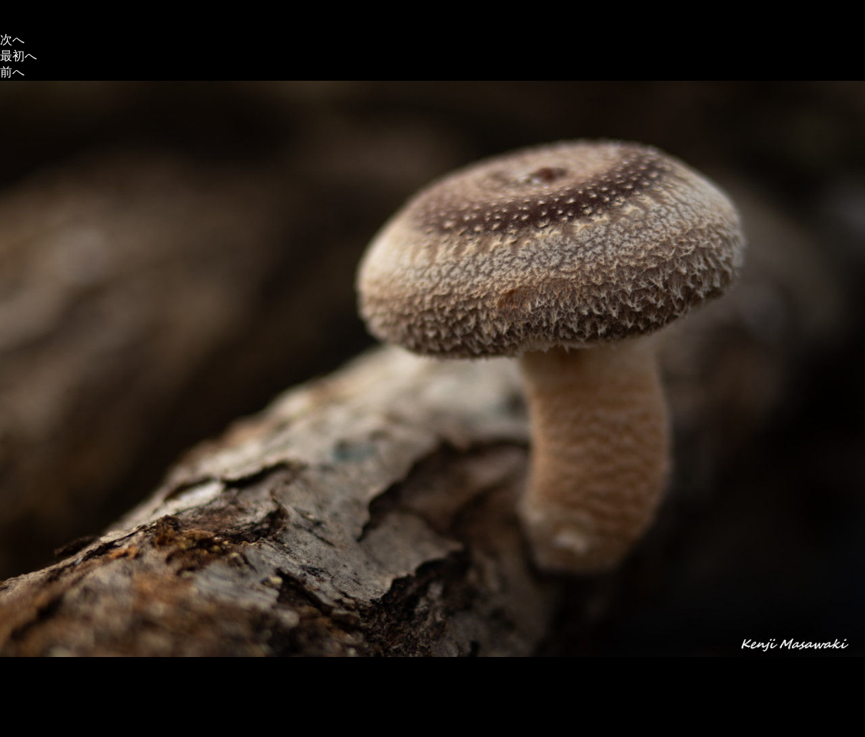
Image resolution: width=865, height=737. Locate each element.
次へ (12, 39)
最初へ (18, 55)
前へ (12, 71)
